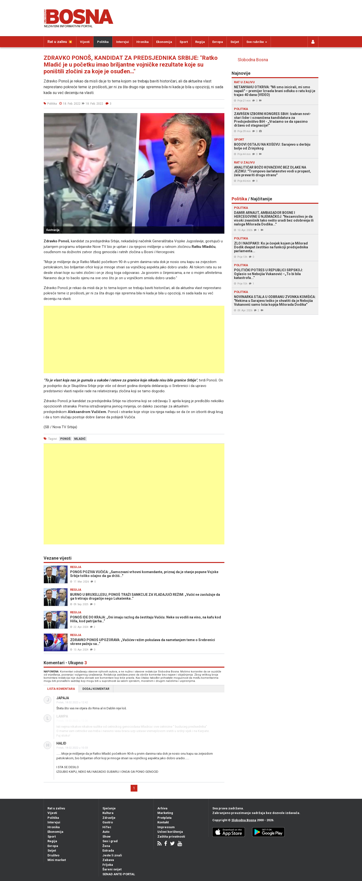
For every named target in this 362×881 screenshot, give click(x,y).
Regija (200, 42)
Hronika (142, 42)
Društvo (53, 855)
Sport (184, 42)
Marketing (165, 813)
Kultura (108, 813)
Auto (105, 832)
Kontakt (163, 822)
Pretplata (164, 818)
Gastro (107, 822)
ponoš (65, 438)
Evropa (217, 42)
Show (106, 836)
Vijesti (85, 42)
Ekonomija (164, 42)
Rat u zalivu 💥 (60, 42)
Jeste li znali (112, 855)
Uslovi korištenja (170, 832)
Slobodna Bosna (253, 59)
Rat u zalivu (56, 808)
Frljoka (107, 865)
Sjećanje (109, 808)
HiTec (106, 827)
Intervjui (122, 42)
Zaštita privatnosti (171, 836)
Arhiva (162, 808)
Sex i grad (110, 841)
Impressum (166, 827)
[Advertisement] (134, 339)
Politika (103, 42)
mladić (80, 438)
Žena (106, 846)
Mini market (56, 860)
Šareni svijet (111, 869)
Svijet (234, 42)
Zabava (108, 860)
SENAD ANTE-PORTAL (118, 874)
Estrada (108, 850)
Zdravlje (108, 818)
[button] (220, 117)
